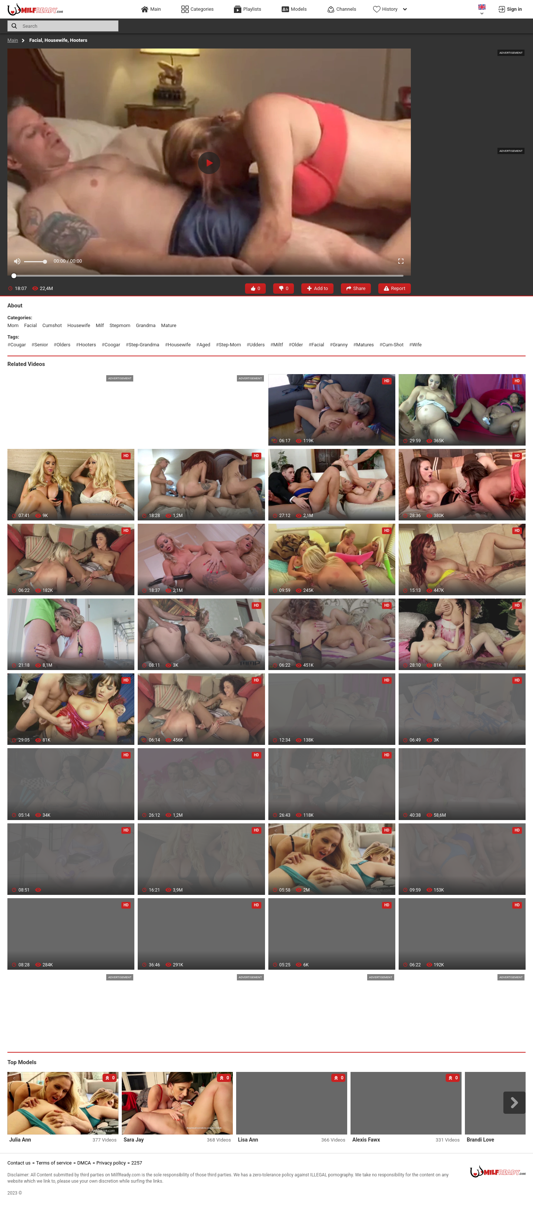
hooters (87, 344)
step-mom (230, 344)
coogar (112, 344)
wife (417, 344)
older (297, 344)
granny (340, 344)
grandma (145, 325)
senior (41, 344)
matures (365, 344)
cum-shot (392, 344)
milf (100, 325)
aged (204, 344)
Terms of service (54, 1163)
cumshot (52, 325)
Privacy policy (111, 1163)
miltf (278, 344)
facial (30, 325)
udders (257, 344)
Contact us (19, 1163)
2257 (136, 1163)
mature (168, 325)
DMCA (84, 1163)
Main (12, 40)
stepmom (120, 325)
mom (13, 325)
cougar (18, 344)
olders (63, 344)
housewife (78, 325)
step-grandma (144, 344)
